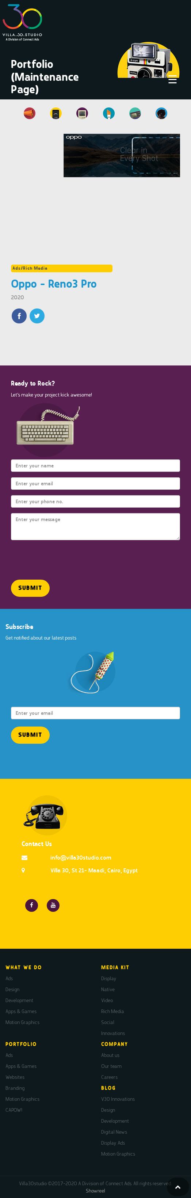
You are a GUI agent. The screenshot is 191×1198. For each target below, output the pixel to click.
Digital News (114, 1132)
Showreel (95, 1190)
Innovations (113, 1033)
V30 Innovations (118, 1099)
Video (107, 1000)
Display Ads (113, 1143)
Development (19, 1000)
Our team (111, 1066)
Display (108, 978)
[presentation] (53, 557)
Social (107, 1022)
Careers (109, 1077)
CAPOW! (13, 1110)
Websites (14, 1077)
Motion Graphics (22, 1022)
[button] (30, 588)
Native (108, 989)
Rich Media (112, 1011)
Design (12, 989)
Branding (14, 1088)
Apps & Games (21, 1011)
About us (110, 1055)
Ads (9, 978)
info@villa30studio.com (80, 857)
